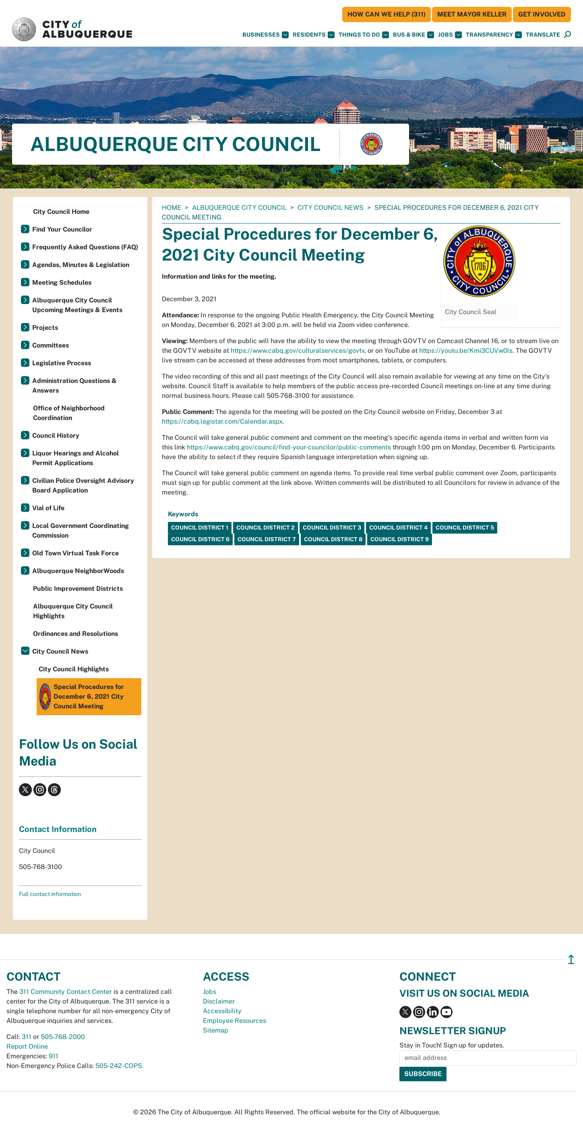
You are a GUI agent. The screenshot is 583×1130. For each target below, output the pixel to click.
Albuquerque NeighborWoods (78, 571)
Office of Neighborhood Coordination (69, 413)
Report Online (27, 1046)
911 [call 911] (53, 1056)
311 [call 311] (26, 1037)
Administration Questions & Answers (74, 385)
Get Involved (542, 14)
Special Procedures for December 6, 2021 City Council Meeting (81, 696)
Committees (50, 345)
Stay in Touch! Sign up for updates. (451, 1045)
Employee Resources (234, 1020)
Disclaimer (219, 1001)
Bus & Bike (413, 34)
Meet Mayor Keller (472, 14)
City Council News (331, 207)
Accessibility (222, 1011)
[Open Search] (567, 35)
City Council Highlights (74, 669)
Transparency (494, 34)
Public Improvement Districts (78, 588)
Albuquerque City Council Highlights (73, 611)
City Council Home (61, 211)
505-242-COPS (118, 1066)
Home (171, 207)
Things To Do (364, 34)
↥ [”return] (571, 959)
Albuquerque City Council (239, 207)
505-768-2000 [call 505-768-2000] (63, 1037)
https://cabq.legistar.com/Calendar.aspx (222, 421)
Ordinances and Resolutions (75, 633)
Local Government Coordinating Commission (80, 530)
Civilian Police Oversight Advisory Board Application (83, 485)
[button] (543, 34)
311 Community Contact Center (65, 991)
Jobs (450, 34)
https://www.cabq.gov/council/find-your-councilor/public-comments (289, 447)
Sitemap (215, 1030)
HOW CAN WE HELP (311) (386, 14)
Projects (45, 327)
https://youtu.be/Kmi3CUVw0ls (466, 350)
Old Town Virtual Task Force (75, 553)
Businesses (265, 34)
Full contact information (50, 894)
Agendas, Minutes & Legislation (80, 265)
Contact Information (58, 829)
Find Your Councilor (62, 229)
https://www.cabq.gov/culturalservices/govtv (297, 350)
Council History (55, 435)
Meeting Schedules (61, 282)
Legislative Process (61, 363)
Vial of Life (48, 508)
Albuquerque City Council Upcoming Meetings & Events (77, 305)
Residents (314, 34)
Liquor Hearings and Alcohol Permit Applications (75, 458)
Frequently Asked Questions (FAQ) (85, 247)
